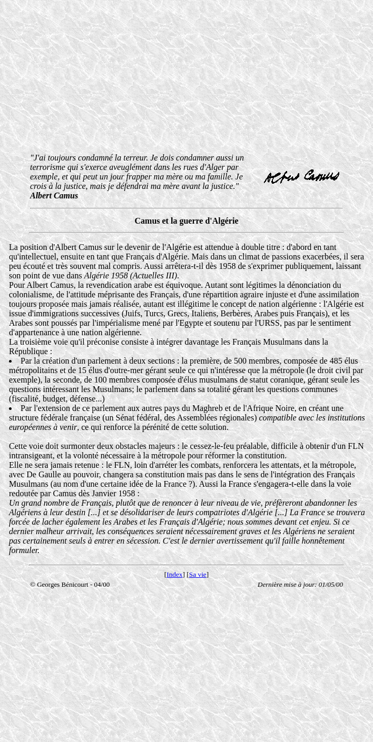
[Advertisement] (187, 78)
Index (174, 574)
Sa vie (198, 574)
